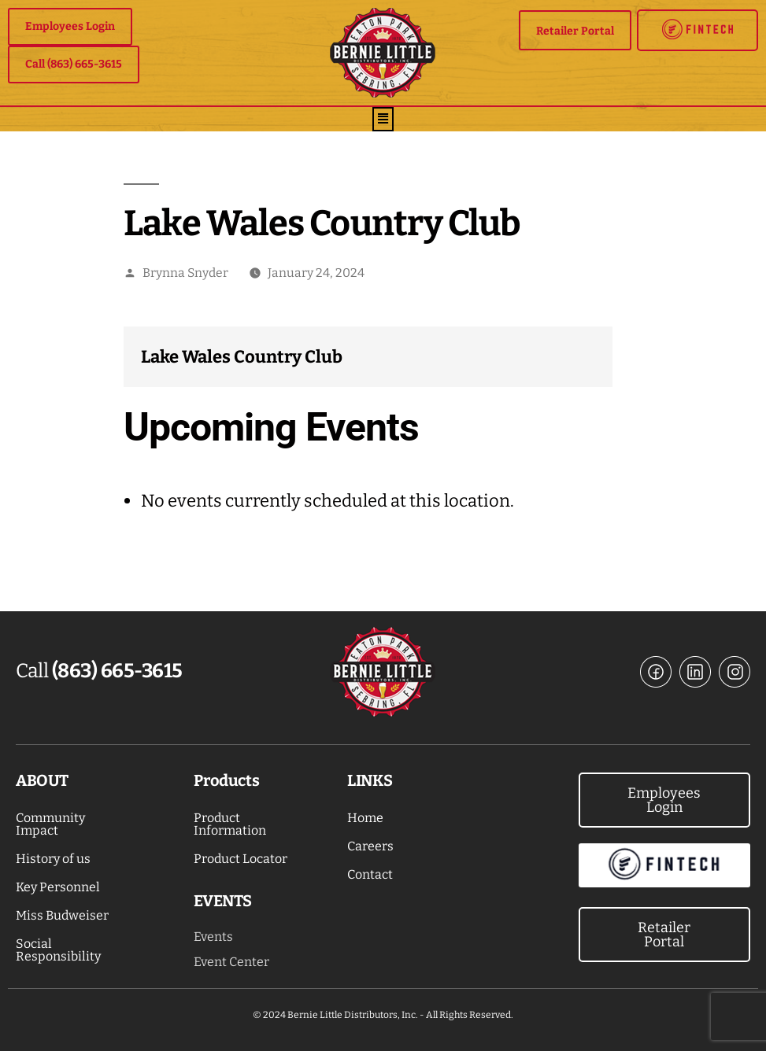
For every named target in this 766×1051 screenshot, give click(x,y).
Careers (370, 846)
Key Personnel (58, 887)
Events (213, 936)
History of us (53, 858)
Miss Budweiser (62, 915)
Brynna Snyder (185, 272)
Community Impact (50, 824)
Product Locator (240, 858)
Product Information (230, 824)
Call (99, 671)
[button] (383, 119)
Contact (370, 874)
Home (365, 817)
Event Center (231, 961)
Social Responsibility (58, 950)
